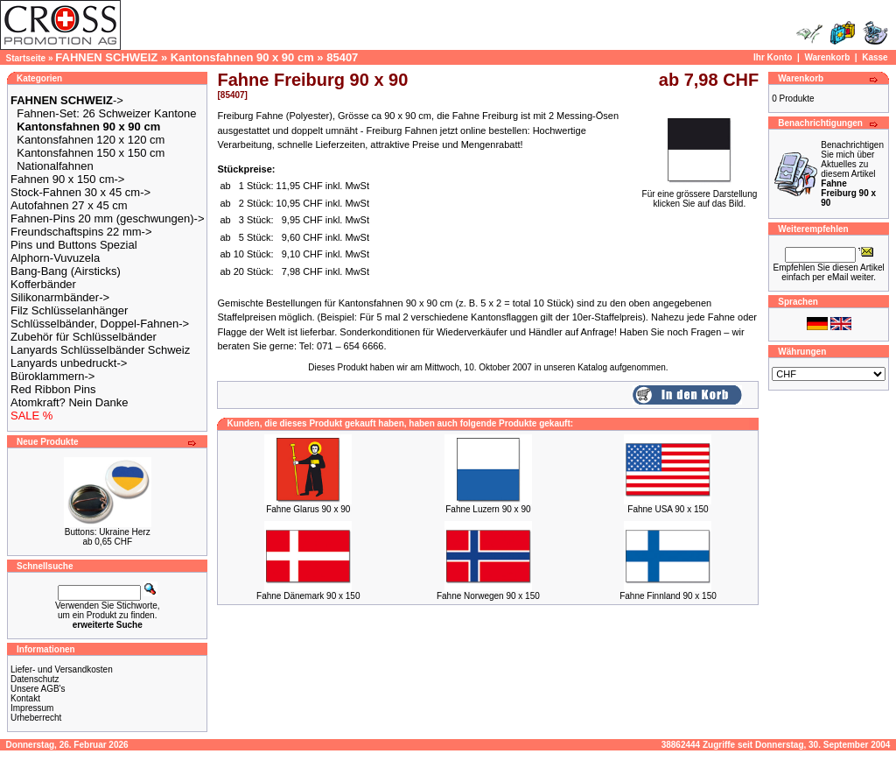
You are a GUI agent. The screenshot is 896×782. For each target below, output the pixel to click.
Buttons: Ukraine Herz (107, 532)
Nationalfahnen (55, 166)
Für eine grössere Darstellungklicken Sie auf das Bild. (700, 194)
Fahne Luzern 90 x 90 (487, 509)
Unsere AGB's (38, 689)
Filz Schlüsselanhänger (69, 310)
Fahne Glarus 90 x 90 (308, 509)
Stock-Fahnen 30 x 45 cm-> (80, 192)
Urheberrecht (35, 717)
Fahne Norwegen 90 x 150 (488, 596)
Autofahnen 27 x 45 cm (69, 205)
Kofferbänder (43, 284)
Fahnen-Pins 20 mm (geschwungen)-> (107, 218)
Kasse (874, 57)
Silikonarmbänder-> (59, 297)
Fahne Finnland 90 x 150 (668, 596)
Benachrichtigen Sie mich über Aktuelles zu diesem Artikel (852, 174)
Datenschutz (35, 679)
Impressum (31, 708)
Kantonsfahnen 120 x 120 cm (90, 139)
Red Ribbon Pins (53, 389)
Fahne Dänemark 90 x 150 (308, 596)
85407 (342, 57)
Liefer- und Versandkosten (61, 669)
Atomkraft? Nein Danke (69, 402)
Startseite (26, 58)
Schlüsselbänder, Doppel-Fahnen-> (99, 323)
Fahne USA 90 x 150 (667, 509)
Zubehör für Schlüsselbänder (83, 336)
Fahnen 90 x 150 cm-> (67, 179)
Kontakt (25, 698)
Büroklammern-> (52, 376)
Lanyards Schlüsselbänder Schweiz (100, 349)
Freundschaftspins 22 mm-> (80, 231)
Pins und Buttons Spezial (73, 244)
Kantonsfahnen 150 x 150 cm (90, 152)
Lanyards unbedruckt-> (68, 363)
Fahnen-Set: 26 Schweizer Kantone (106, 113)
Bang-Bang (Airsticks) (65, 271)
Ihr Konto (772, 57)
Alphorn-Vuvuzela (55, 257)
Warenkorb (827, 57)
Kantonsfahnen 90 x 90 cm (242, 57)
